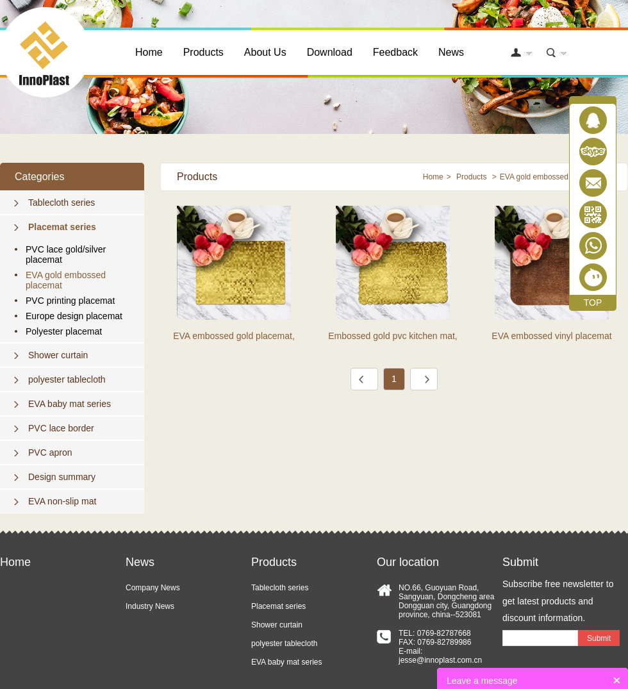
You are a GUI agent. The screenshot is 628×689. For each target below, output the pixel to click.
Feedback (395, 52)
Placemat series (62, 227)
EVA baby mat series (69, 404)
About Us (265, 52)
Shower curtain (58, 355)
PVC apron (50, 452)
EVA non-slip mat (62, 501)
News (451, 52)
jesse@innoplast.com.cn (440, 660)
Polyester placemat (64, 331)
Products (203, 52)
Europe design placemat (74, 316)
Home (149, 52)
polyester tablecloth (67, 379)
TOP (593, 302)
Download (329, 52)
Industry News (150, 606)
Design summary (61, 477)
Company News (153, 587)
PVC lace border (61, 428)
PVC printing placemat (70, 300)
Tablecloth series (61, 202)
